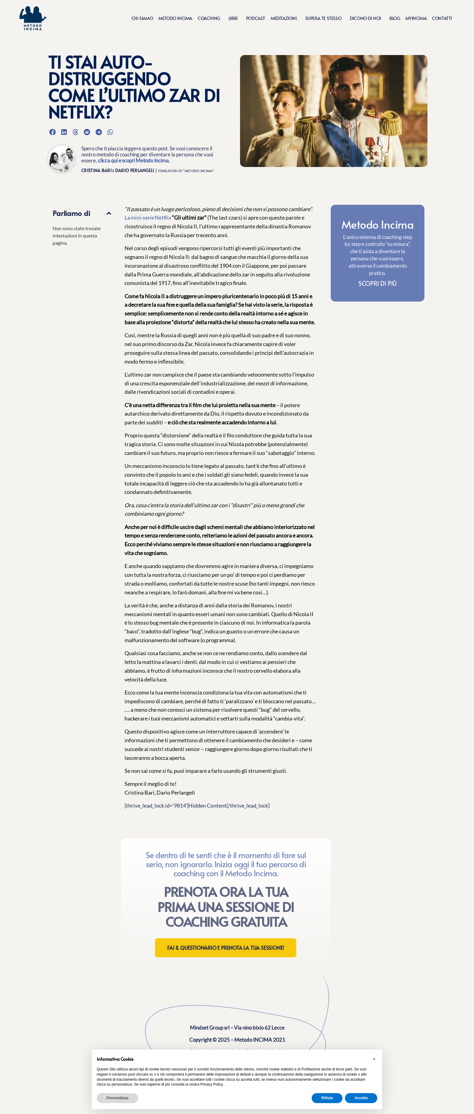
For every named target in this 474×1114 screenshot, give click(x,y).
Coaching (210, 18)
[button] (52, 132)
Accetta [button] (361, 1098)
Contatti (442, 18)
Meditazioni (285, 18)
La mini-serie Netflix (148, 217)
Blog (394, 18)
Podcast (255, 18)
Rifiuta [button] (327, 1098)
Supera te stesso (325, 18)
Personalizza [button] (117, 1098)
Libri (235, 18)
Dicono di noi (367, 18)
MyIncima (416, 18)
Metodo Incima (175, 18)
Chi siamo (142, 18)
